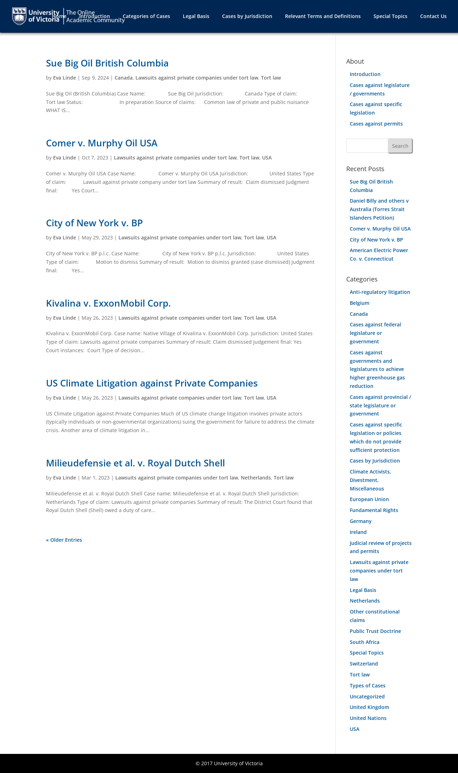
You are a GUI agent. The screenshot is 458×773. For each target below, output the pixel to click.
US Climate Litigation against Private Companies (152, 383)
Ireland (358, 532)
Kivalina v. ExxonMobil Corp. (108, 303)
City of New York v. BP (94, 222)
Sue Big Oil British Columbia (107, 63)
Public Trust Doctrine (375, 631)
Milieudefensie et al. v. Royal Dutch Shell (135, 463)
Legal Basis (196, 16)
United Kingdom (369, 707)
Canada (124, 77)
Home (59, 16)
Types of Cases (367, 685)
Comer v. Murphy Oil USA (101, 142)
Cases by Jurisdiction (247, 16)
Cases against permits (376, 123)
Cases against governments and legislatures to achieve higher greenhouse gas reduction (377, 369)
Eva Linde (64, 77)
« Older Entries (64, 539)
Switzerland (364, 663)
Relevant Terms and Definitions (323, 16)
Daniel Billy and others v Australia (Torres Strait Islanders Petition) (379, 209)
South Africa (364, 642)
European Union (369, 499)
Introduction (94, 16)
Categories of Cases (146, 16)
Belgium (359, 303)
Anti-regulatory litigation (380, 292)
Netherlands (256, 477)
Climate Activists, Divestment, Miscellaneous (370, 480)
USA (267, 157)
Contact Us (433, 16)
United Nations (368, 718)
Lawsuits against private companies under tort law (196, 77)
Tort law (271, 77)
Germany (361, 521)
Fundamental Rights (374, 510)
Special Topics (390, 16)
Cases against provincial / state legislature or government (380, 405)
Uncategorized (367, 696)
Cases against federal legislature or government (375, 333)
